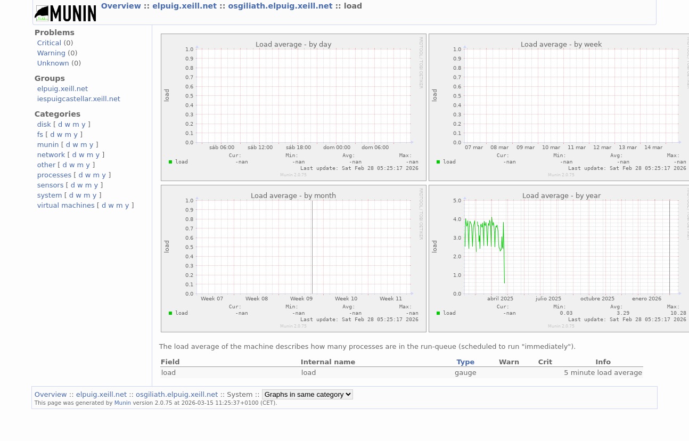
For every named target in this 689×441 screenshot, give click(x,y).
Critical (49, 43)
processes (54, 175)
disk (44, 124)
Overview (122, 6)
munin (48, 145)
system (49, 195)
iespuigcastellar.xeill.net (78, 99)
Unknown (53, 63)
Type (465, 362)
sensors (50, 185)
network (51, 155)
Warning (51, 53)
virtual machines (66, 205)
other (46, 165)
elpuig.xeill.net (185, 6)
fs (40, 134)
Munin (123, 402)
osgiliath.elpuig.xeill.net (281, 6)
